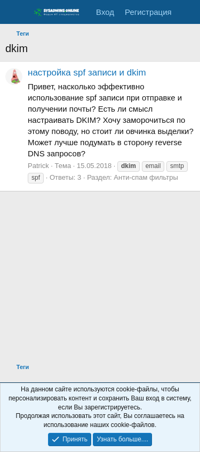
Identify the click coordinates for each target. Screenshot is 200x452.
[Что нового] (187, 12)
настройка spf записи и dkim (87, 73)
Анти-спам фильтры (146, 177)
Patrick (38, 166)
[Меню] (14, 12)
